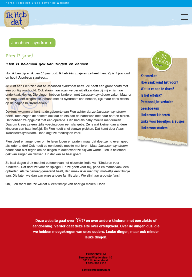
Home (10, 3)
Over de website (56, 3)
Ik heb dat (16, 22)
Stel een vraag (29, 3)
